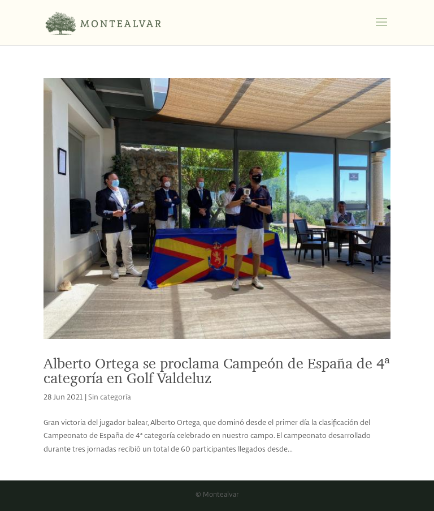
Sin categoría (109, 397)
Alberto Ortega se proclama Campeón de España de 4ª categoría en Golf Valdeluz (217, 370)
